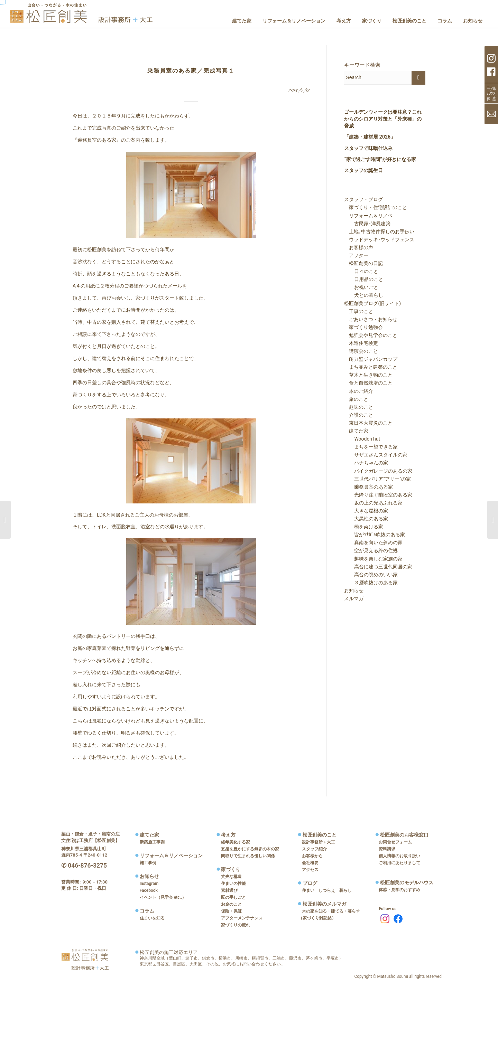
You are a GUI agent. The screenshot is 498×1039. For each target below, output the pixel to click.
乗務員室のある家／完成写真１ (190, 70)
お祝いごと (361, 287)
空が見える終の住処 (371, 550)
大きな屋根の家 (366, 510)
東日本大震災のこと (368, 423)
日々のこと (361, 271)
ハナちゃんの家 (366, 462)
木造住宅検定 (361, 343)
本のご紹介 (358, 391)
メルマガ (353, 598)
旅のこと (356, 399)
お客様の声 (358, 247)
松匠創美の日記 (363, 263)
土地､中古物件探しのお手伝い (379, 231)
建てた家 (356, 431)
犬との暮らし (363, 295)
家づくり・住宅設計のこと (375, 207)
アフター (356, 255)
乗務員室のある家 (368, 487)
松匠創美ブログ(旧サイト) (372, 303)
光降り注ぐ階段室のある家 (378, 495)
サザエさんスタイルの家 (375, 454)
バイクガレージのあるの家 (378, 471)
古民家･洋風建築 (367, 223)
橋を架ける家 (363, 526)
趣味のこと (358, 407)
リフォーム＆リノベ (368, 215)
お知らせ (353, 590)
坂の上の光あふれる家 (373, 503)
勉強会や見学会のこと (370, 335)
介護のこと (358, 415)
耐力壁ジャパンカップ (370, 359)
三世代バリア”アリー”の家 (377, 479)
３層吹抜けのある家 (371, 582)
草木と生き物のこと (368, 375)
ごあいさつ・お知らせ (370, 319)
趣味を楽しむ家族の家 (373, 558)
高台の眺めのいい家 (371, 574)
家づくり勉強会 (363, 327)
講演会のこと (361, 351)
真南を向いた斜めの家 (373, 542)
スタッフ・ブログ (363, 199)
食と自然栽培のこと (368, 383)
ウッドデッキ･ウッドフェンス (379, 239)
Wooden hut (362, 439)
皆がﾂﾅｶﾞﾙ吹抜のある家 (374, 534)
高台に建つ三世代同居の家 (378, 566)
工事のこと (358, 311)
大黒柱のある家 (366, 518)
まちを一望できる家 (371, 447)
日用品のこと (363, 279)
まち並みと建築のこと (370, 367)
